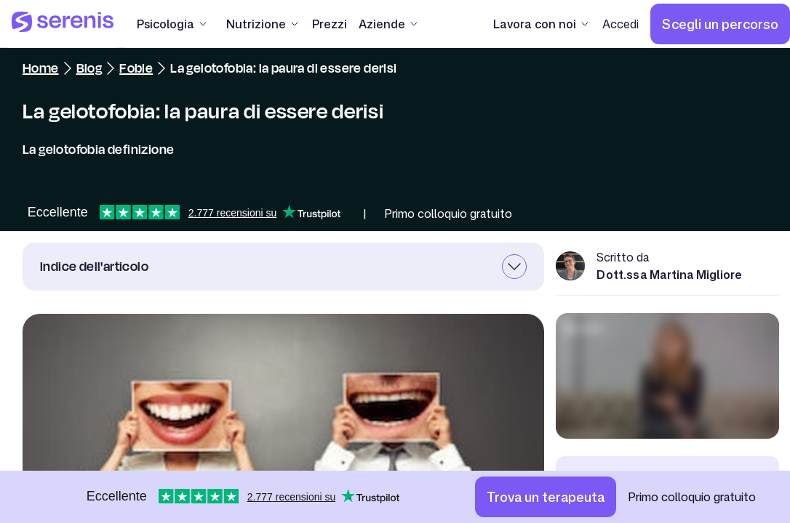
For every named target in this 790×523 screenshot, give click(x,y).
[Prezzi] (329, 24)
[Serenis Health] (62, 24)
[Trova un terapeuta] (545, 497)
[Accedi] (620, 24)
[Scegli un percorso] (720, 24)
